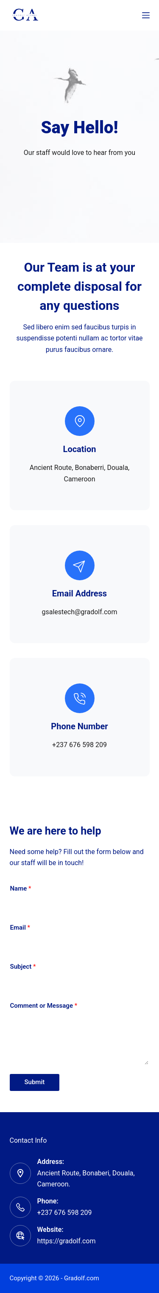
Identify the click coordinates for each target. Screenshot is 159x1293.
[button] (80, 799)
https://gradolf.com (66, 1241)
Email (20, 927)
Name (20, 888)
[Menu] (146, 15)
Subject (23, 966)
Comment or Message (44, 1005)
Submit (35, 1082)
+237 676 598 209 (64, 1213)
